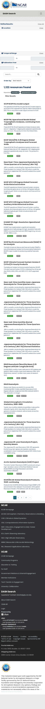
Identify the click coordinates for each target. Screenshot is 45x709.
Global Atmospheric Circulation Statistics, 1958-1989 (18, 403)
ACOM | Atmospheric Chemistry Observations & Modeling (22, 514)
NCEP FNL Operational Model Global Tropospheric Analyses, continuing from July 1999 (22, 121)
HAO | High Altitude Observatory (13, 538)
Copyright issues (19, 639)
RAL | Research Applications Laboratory (15, 547)
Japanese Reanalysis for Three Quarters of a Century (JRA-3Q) (22, 423)
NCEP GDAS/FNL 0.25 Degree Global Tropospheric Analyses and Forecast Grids (20, 142)
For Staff (4, 569)
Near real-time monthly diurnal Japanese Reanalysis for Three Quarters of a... (22, 324)
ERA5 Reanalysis (11, 384)
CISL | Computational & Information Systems (17, 523)
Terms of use (6, 639)
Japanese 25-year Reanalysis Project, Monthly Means (21, 443)
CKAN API (4, 604)
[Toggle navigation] (41, 13)
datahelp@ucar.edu (24, 595)
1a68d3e (10, 626)
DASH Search (9, 13)
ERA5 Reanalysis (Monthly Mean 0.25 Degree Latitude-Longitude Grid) (20, 365)
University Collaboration (10, 586)
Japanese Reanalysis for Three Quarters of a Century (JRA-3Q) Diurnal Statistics (22, 345)
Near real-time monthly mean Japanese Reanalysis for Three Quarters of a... (22, 283)
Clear (41, 28)
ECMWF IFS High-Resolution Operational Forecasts (22, 223)
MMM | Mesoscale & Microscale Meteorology (17, 542)
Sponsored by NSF (33, 639)
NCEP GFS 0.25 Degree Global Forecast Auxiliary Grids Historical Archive (21, 203)
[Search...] (20, 74)
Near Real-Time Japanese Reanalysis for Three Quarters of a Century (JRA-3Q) (22, 163)
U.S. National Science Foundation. (21, 690)
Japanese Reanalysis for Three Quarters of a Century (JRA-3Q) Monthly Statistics (22, 303)
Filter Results (10, 96)
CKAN (4, 614)
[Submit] (38, 74)
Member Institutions (8, 578)
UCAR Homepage (7, 556)
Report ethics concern (9, 641)
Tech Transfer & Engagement (12, 582)
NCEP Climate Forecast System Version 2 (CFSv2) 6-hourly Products (22, 263)
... (23, 497)
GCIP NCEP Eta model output (16, 104)
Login (3, 609)
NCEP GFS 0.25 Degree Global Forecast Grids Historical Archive (21, 183)
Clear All (41, 24)
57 (26, 497)
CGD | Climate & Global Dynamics (13, 518)
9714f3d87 (10, 620)
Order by (7, 81)
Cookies (23, 637)
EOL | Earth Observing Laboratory (13, 533)
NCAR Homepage (7, 510)
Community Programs (9, 560)
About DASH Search (8, 600)
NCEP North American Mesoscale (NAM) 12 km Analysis (22, 243)
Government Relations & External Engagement (18, 573)
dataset (10, 113)
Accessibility (32, 637)
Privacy (15, 637)
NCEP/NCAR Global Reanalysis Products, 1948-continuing (22, 481)
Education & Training (9, 565)
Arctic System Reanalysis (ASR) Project (21, 462)
